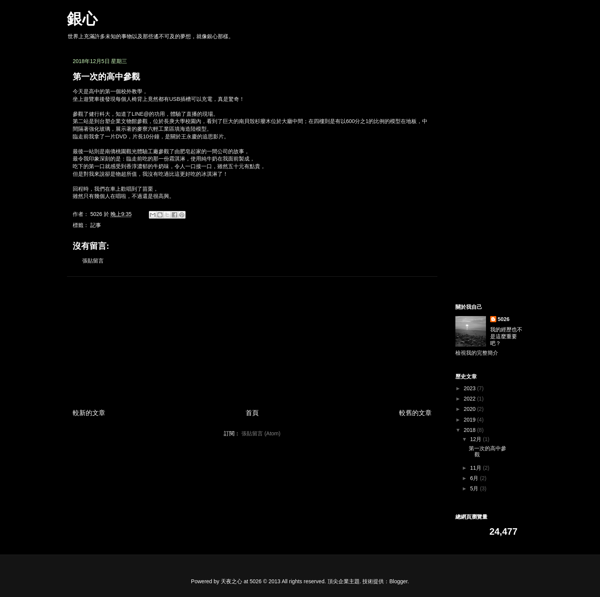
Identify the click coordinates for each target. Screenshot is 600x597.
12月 (476, 439)
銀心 (82, 18)
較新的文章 (89, 413)
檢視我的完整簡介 (476, 353)
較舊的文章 (415, 413)
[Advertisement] (252, 335)
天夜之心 (231, 581)
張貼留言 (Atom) (260, 433)
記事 (95, 225)
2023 (470, 388)
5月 (475, 488)
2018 (470, 430)
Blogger (399, 581)
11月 (476, 468)
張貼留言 (93, 261)
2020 (470, 409)
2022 (470, 399)
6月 (475, 478)
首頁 (252, 413)
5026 (504, 319)
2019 (470, 420)
